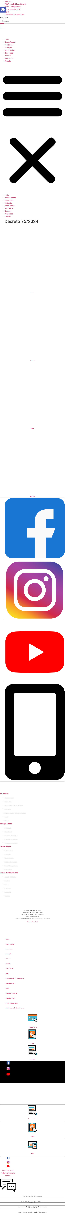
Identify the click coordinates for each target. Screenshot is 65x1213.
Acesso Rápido (5, 846)
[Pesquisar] (2, 25)
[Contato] (32, 493)
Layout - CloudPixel (32, 921)
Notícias (7, 56)
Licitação (8, 47)
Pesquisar (4, 17)
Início (6, 39)
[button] (32, 128)
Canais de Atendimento (9, 872)
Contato (7, 61)
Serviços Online (6, 824)
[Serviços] (32, 357)
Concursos (8, 58)
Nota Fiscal (8, 53)
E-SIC (32, 1043)
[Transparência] (32, 1022)
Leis (32, 1153)
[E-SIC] (32, 1038)
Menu (32, 292)
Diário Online (9, 50)
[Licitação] (32, 1054)
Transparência (32, 1027)
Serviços (32, 360)
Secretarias (8, 45)
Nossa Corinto (10, 42)
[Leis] (32, 1149)
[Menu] (32, 289)
